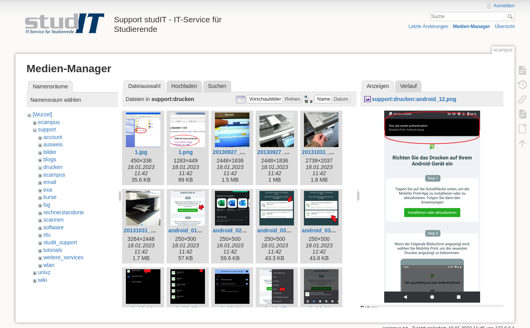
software (53, 227)
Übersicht (505, 26)
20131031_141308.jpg (151, 230)
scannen (53, 220)
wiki (42, 280)
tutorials (52, 250)
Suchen (217, 86)
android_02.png (233, 230)
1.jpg (141, 152)
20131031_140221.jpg (329, 152)
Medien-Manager (471, 26)
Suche (511, 16)
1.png (185, 152)
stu (47, 235)
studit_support (60, 242)
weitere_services (63, 257)
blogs (49, 159)
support (47, 129)
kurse (49, 197)
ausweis (53, 144)
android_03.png (277, 230)
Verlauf (408, 86)
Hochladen (184, 86)
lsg (46, 205)
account (52, 137)
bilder (49, 152)
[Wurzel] (42, 114)
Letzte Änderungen (429, 26)
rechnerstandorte (63, 212)
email (49, 182)
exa (47, 190)
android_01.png (188, 230)
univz (44, 272)
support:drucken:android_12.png (414, 99)
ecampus (49, 122)
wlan (48, 265)
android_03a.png (323, 230)
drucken (53, 167)
